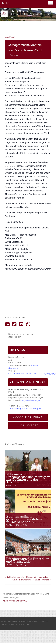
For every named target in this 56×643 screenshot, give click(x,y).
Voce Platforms (23, 624)
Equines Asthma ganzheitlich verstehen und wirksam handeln (27, 519)
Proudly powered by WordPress (16, 621)
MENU (6, 3)
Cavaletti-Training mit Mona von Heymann (31, 580)
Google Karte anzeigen (30, 400)
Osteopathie (13, 368)
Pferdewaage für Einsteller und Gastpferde (27, 560)
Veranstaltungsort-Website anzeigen (24, 408)
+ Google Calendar (28, 417)
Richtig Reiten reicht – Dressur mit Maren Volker (27, 577)
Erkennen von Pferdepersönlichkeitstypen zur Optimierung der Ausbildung (28, 478)
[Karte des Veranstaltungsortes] (28, 293)
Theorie (34, 365)
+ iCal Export (28, 425)
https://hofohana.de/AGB (15, 601)
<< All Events (10, 37)
